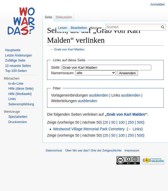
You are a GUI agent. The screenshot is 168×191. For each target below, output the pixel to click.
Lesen (62, 28)
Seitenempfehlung (21, 104)
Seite (48, 17)
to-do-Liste (15, 83)
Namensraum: (62, 73)
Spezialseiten (17, 117)
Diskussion (64, 17)
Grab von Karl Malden (69, 49)
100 (122, 122)
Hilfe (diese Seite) (20, 88)
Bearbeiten (79, 28)
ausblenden (98, 95)
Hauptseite (12, 50)
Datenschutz (54, 150)
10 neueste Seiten (18, 66)
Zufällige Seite (15, 60)
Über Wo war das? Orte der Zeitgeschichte (93, 150)
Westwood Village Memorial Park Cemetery (88, 129)
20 (106, 122)
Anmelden (157, 4)
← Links (134, 129)
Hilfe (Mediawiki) (20, 94)
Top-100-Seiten (16, 71)
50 (113, 122)
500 (140, 122)
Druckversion (17, 122)
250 (131, 122)
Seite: (56, 67)
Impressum (131, 150)
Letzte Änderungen (18, 55)
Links (12, 99)
